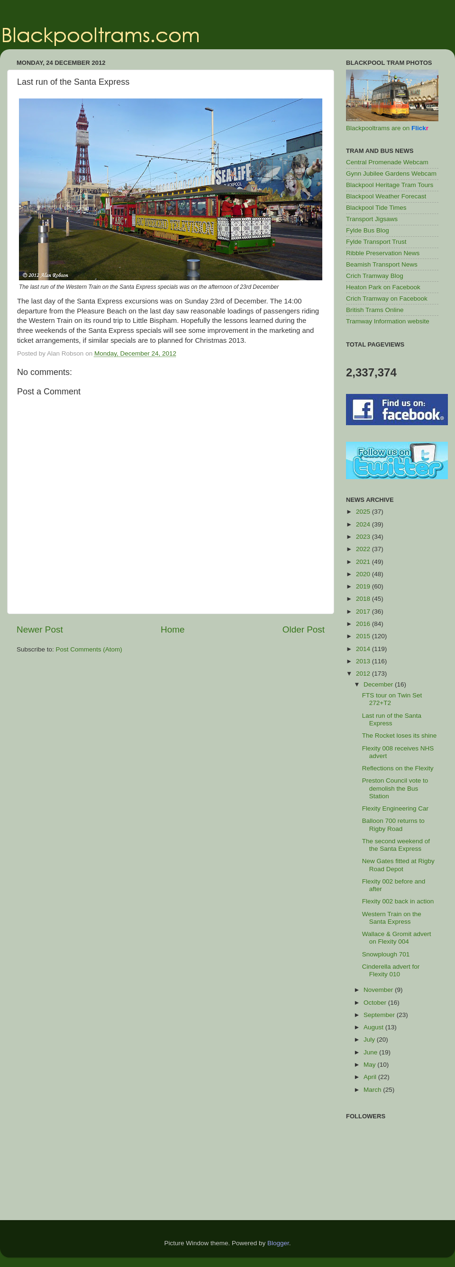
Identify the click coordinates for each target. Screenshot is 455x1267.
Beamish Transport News (382, 264)
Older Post (303, 629)
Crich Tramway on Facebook (387, 298)
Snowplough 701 (386, 954)
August (374, 1027)
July (370, 1039)
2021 (364, 561)
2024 (364, 524)
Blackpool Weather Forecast (386, 196)
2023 (364, 536)
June (371, 1052)
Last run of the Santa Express (391, 719)
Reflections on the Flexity (398, 768)
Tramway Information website (387, 321)
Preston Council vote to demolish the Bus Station (395, 788)
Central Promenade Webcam (387, 162)
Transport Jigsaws (372, 219)
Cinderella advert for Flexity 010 (391, 970)
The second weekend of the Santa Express (396, 845)
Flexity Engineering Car (395, 808)
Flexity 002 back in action (398, 901)
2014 (364, 648)
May (370, 1064)
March (373, 1089)
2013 (364, 661)
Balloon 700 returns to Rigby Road (393, 824)
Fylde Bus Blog (367, 230)
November (379, 989)
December (379, 684)
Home (172, 629)
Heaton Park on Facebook (383, 287)
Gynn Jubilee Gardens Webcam (391, 173)
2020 (364, 574)
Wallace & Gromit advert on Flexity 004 (396, 937)
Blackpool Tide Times (376, 207)
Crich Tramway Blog (374, 275)
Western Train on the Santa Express (391, 917)
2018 (364, 598)
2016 (364, 623)
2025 (364, 511)
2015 (364, 636)
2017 (364, 611)
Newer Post (40, 629)
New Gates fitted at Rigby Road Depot (398, 864)
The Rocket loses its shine (399, 735)
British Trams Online (375, 309)
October (376, 1002)
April (371, 1076)
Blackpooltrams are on (387, 128)
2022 (364, 549)
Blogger (278, 1243)
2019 (364, 586)
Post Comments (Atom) (89, 649)
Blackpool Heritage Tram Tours (389, 184)
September (380, 1014)
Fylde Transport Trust (376, 241)
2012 (364, 673)
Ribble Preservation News (382, 253)
